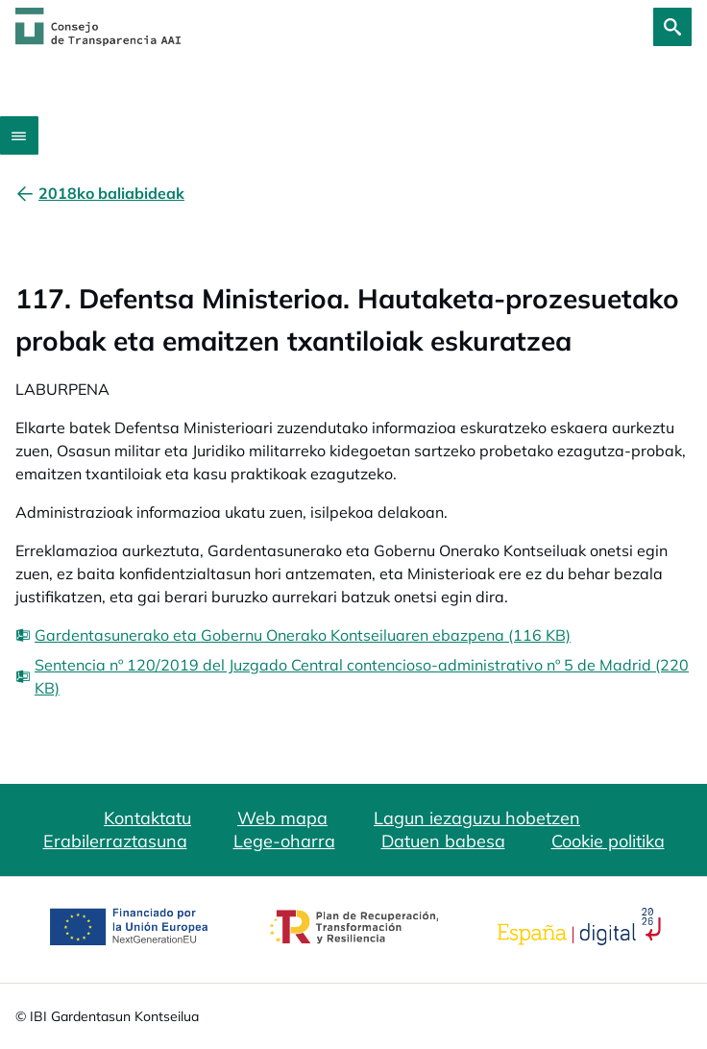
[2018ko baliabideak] (111, 193)
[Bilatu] (672, 27)
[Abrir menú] (19, 135)
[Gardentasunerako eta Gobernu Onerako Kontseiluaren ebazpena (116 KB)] (293, 634)
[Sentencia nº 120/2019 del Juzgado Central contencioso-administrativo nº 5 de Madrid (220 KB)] (353, 676)
